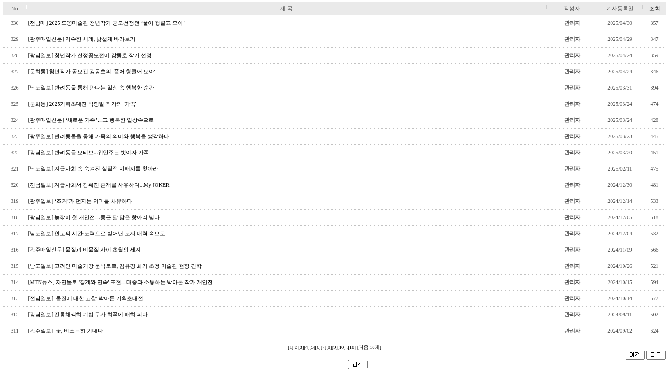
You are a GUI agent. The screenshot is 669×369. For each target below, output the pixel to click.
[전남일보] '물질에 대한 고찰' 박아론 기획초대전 (85, 298)
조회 (654, 8)
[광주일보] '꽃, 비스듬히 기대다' (65, 331)
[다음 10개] (369, 347)
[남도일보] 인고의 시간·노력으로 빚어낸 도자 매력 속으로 (96, 233)
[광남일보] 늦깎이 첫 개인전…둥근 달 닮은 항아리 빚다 (94, 217)
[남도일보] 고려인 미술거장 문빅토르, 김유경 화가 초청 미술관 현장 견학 (115, 266)
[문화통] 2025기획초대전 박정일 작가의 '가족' (82, 104)
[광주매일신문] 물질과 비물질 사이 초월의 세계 (84, 250)
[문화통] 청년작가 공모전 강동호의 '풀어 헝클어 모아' (91, 71)
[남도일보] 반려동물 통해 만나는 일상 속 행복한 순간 (91, 88)
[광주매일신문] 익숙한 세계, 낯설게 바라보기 (81, 39)
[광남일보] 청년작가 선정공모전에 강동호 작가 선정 (90, 55)
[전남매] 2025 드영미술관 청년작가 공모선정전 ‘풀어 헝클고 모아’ (106, 23)
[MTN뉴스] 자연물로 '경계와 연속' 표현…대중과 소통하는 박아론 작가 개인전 (120, 282)
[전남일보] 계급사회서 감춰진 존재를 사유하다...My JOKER (98, 185)
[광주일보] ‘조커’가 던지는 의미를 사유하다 (80, 201)
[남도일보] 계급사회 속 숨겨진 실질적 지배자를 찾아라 (93, 169)
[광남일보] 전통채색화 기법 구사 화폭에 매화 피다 (88, 314)
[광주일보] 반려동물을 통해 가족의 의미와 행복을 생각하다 (98, 136)
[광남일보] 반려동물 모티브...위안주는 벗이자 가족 (88, 152)
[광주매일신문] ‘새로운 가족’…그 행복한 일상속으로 (91, 120)
